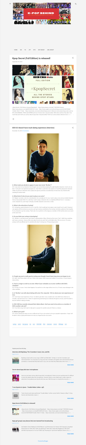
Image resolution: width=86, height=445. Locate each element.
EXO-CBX (39, 324)
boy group (25, 324)
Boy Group (41, 50)
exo (34, 324)
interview (49, 324)
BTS (34, 50)
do (30, 324)
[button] (73, 58)
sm (66, 324)
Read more (70, 365)
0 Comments (25, 131)
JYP (30, 50)
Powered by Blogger (43, 441)
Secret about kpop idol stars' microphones (25, 369)
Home (15, 50)
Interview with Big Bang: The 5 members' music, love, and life (30, 352)
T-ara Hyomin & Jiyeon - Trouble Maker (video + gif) (28, 387)
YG (25, 50)
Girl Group (50, 50)
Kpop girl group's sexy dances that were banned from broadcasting (32, 421)
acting (14, 324)
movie (55, 324)
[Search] (76, 4)
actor (19, 324)
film (44, 324)
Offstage (61, 324)
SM (21, 50)
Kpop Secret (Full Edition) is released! (31, 58)
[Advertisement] (34, 35)
